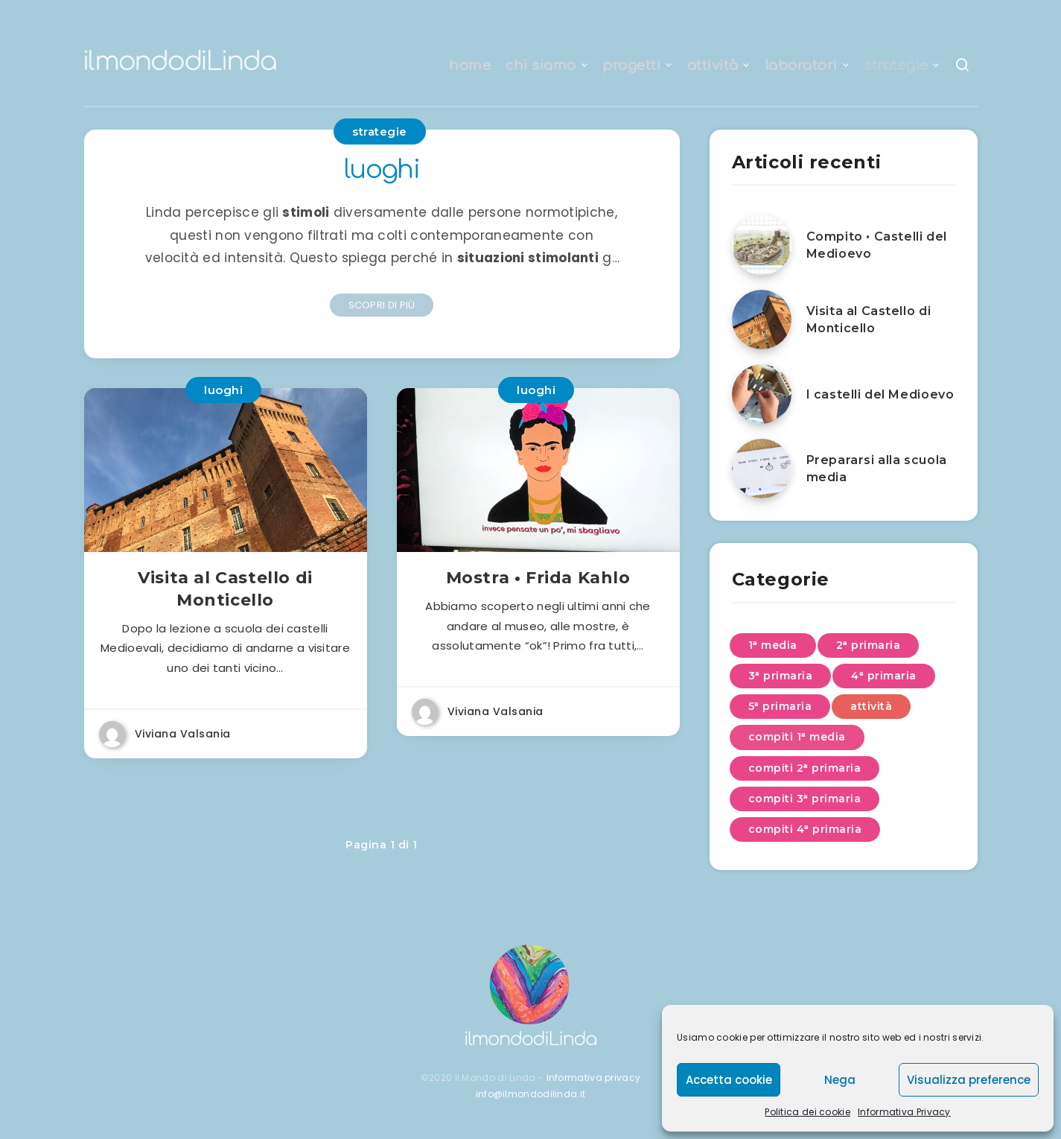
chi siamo (541, 65)
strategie (896, 65)
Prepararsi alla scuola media (876, 468)
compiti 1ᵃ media (797, 736)
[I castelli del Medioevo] (761, 394)
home (470, 65)
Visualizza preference (968, 1080)
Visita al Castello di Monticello (225, 592)
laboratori (801, 65)
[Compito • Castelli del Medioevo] (761, 245)
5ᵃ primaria (780, 706)
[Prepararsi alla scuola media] (761, 468)
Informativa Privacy (904, 1111)
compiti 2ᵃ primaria (804, 768)
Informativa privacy (594, 1077)
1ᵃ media (772, 645)
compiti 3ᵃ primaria (804, 798)
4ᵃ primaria (884, 675)
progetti (631, 65)
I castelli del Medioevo (880, 394)
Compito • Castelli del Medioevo (876, 245)
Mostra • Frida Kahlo (538, 581)
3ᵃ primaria (780, 675)
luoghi (223, 390)
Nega (840, 1080)
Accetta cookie (729, 1080)
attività (713, 65)
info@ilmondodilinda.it (531, 1094)
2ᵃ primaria (868, 645)
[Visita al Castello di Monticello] (761, 319)
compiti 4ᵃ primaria (805, 829)
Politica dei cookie (807, 1111)
